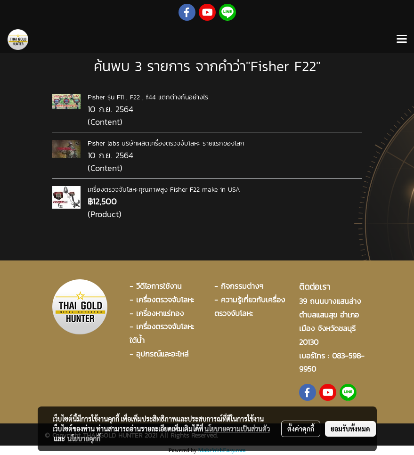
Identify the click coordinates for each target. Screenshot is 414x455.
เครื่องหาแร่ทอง (160, 313)
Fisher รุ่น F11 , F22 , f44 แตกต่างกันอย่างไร (148, 97)
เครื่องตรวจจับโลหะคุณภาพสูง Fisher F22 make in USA (164, 190)
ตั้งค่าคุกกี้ (300, 428)
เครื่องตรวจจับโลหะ (165, 299)
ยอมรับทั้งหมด (350, 428)
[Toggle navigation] (401, 39)
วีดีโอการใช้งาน (159, 286)
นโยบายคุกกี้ (83, 438)
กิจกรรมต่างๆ (242, 286)
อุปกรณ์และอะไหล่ (162, 353)
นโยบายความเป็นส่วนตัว (237, 428)
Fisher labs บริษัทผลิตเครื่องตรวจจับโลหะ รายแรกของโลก (166, 143)
